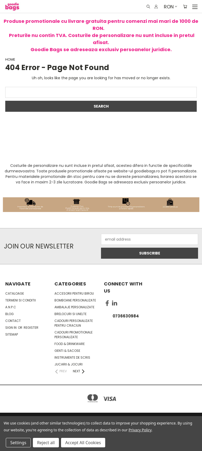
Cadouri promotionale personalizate (73, 334)
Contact (13, 321)
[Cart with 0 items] (185, 6)
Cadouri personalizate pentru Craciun (73, 323)
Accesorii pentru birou (74, 293)
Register (31, 327)
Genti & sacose (67, 350)
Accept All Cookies (83, 442)
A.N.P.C (10, 307)
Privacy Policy (140, 429)
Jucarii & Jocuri (68, 364)
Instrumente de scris (72, 357)
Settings (18, 442)
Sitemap (11, 334)
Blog (9, 314)
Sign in (11, 327)
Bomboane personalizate (75, 300)
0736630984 (126, 316)
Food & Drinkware (69, 344)
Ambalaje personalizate (74, 307)
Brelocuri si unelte (70, 314)
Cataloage (14, 293)
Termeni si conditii (20, 300)
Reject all (46, 442)
